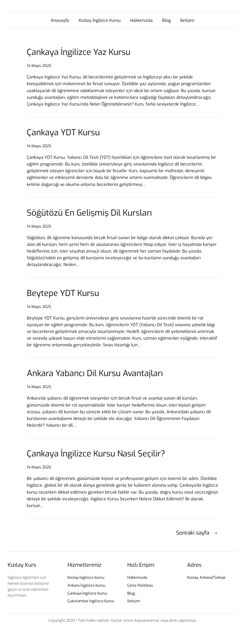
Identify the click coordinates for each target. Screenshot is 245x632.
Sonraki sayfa (197, 532)
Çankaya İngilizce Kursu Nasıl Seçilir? (96, 453)
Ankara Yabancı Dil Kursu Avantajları (95, 373)
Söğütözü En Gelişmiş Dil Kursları (89, 212)
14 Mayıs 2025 (39, 65)
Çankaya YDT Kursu (63, 132)
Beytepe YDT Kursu (63, 293)
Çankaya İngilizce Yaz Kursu (78, 52)
